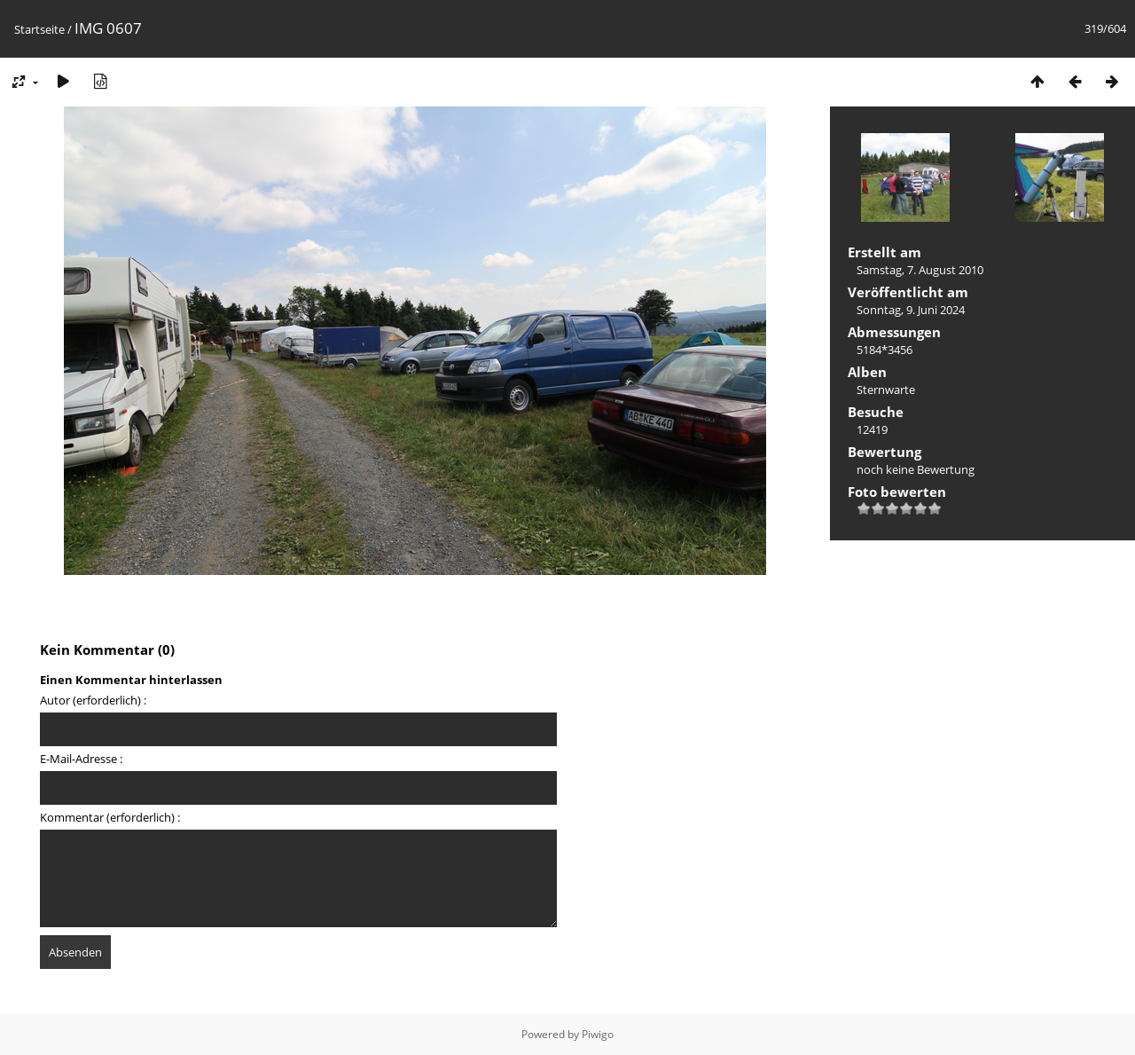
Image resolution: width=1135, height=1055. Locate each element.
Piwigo (598, 1034)
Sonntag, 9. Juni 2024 (911, 310)
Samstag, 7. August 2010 (920, 270)
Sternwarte (886, 390)
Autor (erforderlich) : (93, 700)
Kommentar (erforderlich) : (110, 817)
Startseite (39, 29)
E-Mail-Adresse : (81, 759)
